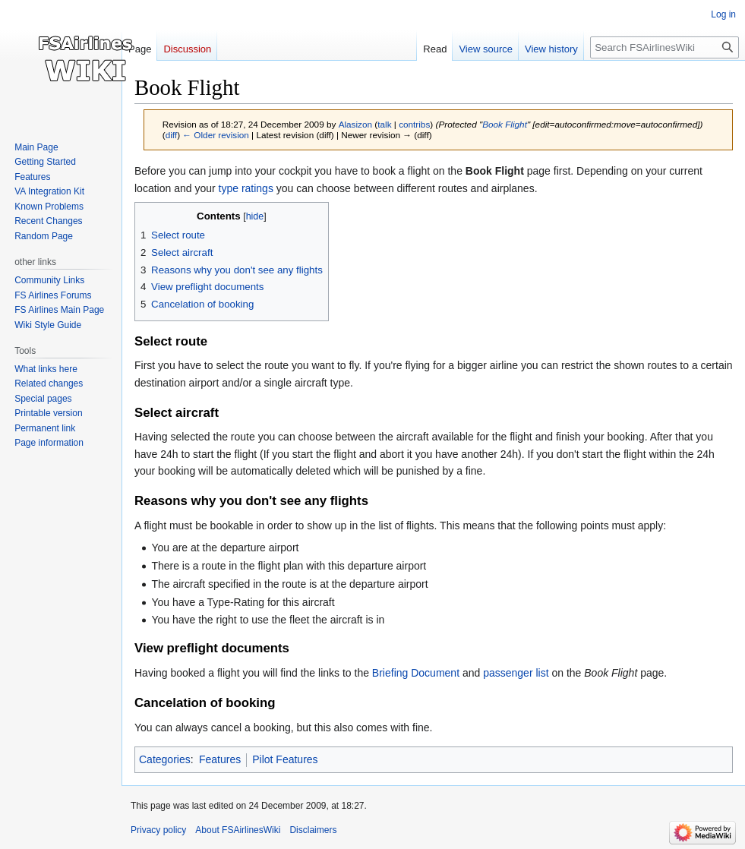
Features (220, 759)
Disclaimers (312, 830)
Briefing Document (415, 673)
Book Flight (504, 124)
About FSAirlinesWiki (237, 830)
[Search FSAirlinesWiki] (664, 47)
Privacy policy (158, 830)
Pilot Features (284, 759)
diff (171, 135)
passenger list (515, 673)
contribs (414, 124)
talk (384, 124)
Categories (165, 759)
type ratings (246, 188)
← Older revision (215, 135)
